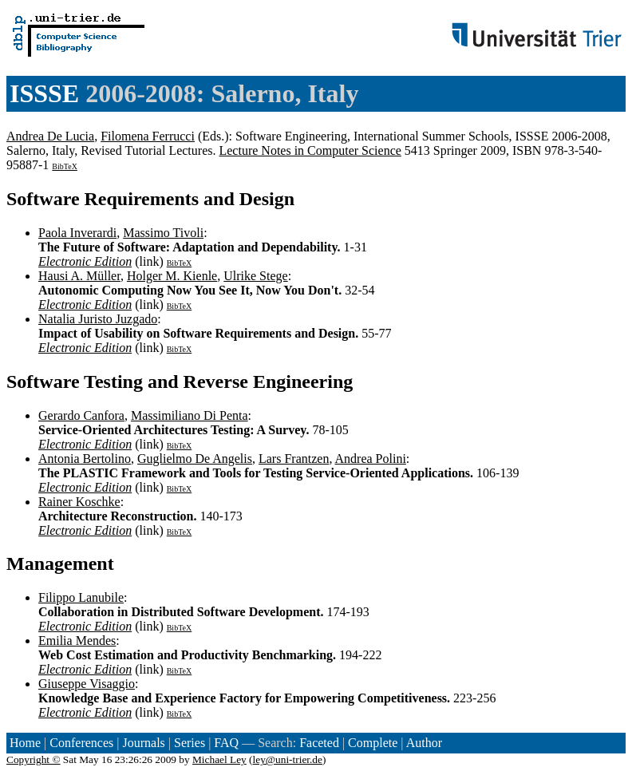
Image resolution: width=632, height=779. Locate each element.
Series (189, 742)
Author (424, 742)
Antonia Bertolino (84, 458)
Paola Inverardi (77, 232)
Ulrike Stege (255, 276)
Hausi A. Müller (79, 276)
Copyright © (33, 759)
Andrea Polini (370, 458)
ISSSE (44, 93)
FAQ (226, 742)
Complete (372, 742)
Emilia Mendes (77, 640)
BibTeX (64, 166)
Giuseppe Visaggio (86, 683)
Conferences (81, 742)
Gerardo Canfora (81, 415)
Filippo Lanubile (81, 597)
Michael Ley (219, 759)
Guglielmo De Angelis (194, 458)
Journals (143, 742)
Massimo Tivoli (163, 232)
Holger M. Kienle (172, 276)
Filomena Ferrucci (148, 136)
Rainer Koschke (79, 501)
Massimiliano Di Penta (189, 415)
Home (25, 742)
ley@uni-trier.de (287, 759)
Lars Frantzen (294, 458)
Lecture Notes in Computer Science (310, 150)
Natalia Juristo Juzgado (97, 319)
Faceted (319, 742)
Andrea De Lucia (50, 136)
